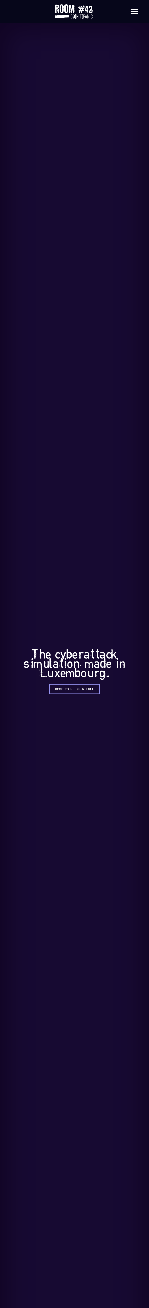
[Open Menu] (134, 11)
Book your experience (74, 689)
